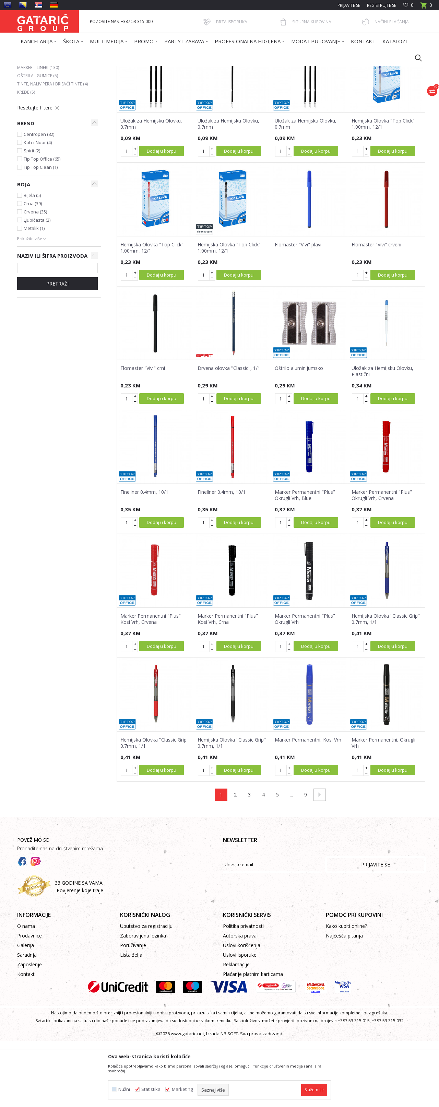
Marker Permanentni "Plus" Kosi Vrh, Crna (228, 685)
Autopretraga (223, 95)
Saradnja (27, 1021)
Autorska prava (240, 1002)
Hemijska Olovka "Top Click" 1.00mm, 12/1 (383, 190)
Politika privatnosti (243, 992)
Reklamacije (236, 1030)
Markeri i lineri (38, 134)
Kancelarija (109, 70)
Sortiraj (254, 95)
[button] (415, 57)
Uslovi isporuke (240, 1021)
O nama (26, 992)
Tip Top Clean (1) (41, 233)
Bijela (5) (32, 261)
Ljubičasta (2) (37, 286)
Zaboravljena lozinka (143, 1002)
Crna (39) (33, 270)
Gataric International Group (44, 70)
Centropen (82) (39, 200)
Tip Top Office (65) (42, 225)
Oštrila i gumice (37, 142)
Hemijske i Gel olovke (43, 125)
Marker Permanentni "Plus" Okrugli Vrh (305, 685)
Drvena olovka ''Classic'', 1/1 (229, 434)
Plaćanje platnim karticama (253, 1040)
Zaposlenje (29, 1030)
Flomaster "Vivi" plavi (298, 311)
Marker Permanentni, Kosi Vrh (308, 806)
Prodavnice (29, 1002)
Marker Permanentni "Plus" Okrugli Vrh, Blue (305, 561)
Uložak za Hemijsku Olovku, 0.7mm (151, 190)
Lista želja (131, 1021)
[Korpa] (426, 7)
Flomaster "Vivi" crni (142, 434)
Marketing (182, 1089)
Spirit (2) (32, 217)
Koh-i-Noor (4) (38, 209)
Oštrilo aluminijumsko (299, 434)
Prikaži (328, 95)
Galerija (25, 1011)
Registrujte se (381, 5)
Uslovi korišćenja (241, 1011)
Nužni (124, 1089)
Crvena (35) (35, 278)
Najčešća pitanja (344, 1002)
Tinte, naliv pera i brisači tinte (52, 150)
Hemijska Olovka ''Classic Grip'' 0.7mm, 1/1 (386, 685)
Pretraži (57, 350)
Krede (26, 158)
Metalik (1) (34, 294)
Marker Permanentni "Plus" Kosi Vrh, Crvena (150, 685)
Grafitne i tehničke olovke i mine (55, 117)
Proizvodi (84, 70)
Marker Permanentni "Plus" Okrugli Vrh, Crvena (382, 561)
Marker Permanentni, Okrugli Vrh (383, 809)
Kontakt (26, 1040)
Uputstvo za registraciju (146, 992)
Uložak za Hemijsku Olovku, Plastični (382, 437)
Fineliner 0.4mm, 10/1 (144, 558)
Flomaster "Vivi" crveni (376, 311)
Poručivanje (133, 1011)
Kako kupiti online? (346, 992)
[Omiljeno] (408, 5)
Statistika (151, 1089)
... (291, 861)
